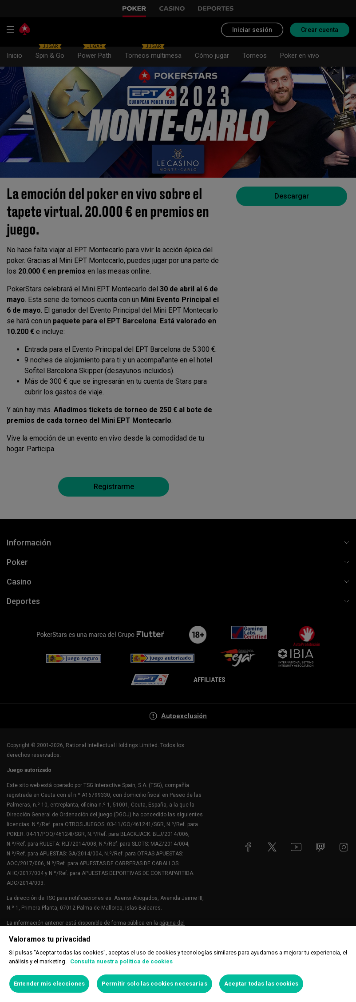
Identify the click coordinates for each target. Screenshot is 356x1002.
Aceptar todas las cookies (261, 983)
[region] (178, 964)
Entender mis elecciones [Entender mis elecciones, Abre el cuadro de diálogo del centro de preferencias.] (49, 983)
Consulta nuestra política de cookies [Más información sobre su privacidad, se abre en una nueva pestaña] (121, 961)
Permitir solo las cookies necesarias (154, 983)
